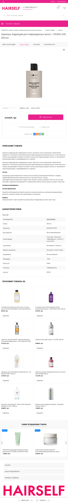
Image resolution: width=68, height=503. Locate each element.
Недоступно (44, 127)
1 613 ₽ (51, 377)
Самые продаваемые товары (34, 424)
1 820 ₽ (51, 409)
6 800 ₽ (17, 409)
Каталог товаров (10, 24)
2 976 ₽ (17, 377)
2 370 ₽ (51, 312)
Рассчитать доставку (26, 127)
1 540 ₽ (6, 453)
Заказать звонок (28, 9)
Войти (53, 1)
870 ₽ (17, 312)
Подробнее (6, 315)
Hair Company (51, 219)
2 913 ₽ (17, 344)
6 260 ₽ (39, 453)
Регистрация (61, 1)
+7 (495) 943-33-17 (30, 7)
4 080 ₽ (51, 344)
